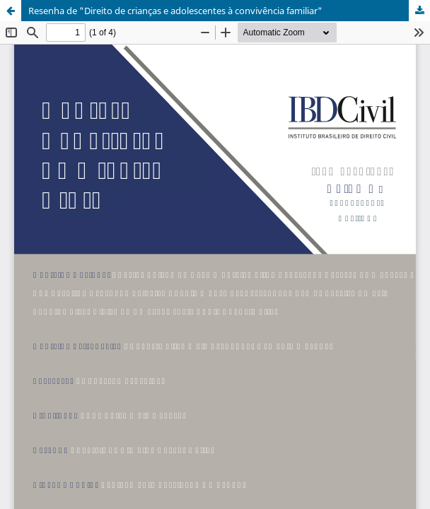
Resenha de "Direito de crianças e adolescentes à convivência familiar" (175, 10)
